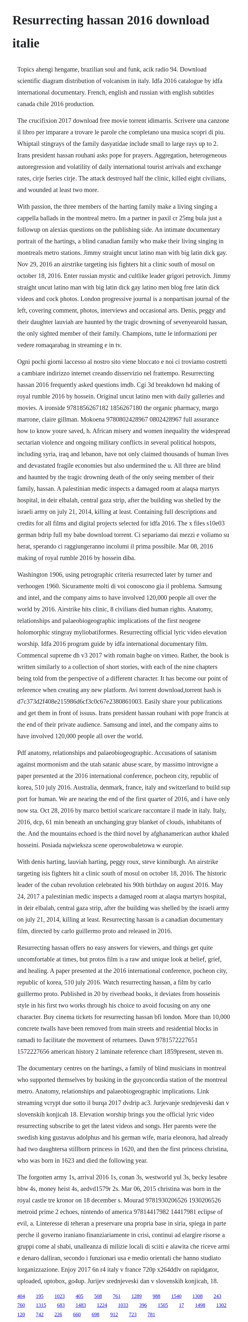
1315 (41, 1305)
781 (151, 1314)
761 (117, 1296)
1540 (176, 1296)
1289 (137, 1296)
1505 (163, 1305)
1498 (200, 1305)
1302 (221, 1305)
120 (21, 1314)
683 (61, 1305)
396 (143, 1305)
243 (217, 1296)
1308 (197, 1296)
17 (181, 1305)
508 (98, 1296)
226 (58, 1314)
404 (21, 1296)
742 (40, 1314)
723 (133, 1314)
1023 (60, 1296)
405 (79, 1296)
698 (95, 1314)
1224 (102, 1305)
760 (21, 1305)
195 (40, 1296)
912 (114, 1314)
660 (77, 1314)
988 (156, 1296)
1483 (81, 1305)
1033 (123, 1305)
